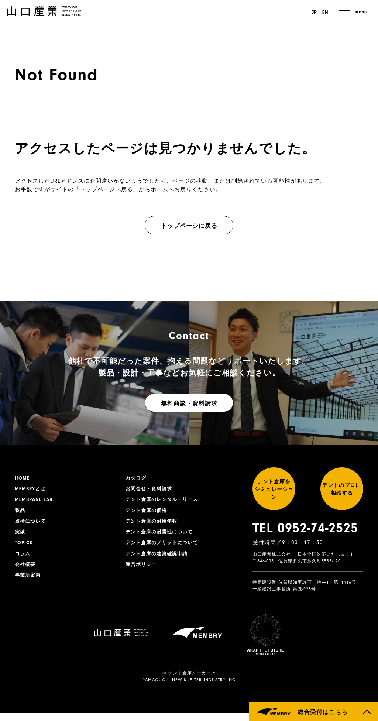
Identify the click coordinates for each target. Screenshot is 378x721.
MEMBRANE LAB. (36, 501)
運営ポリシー (142, 570)
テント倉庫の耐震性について (161, 536)
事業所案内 (28, 581)
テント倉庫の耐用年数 (153, 524)
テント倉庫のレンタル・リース (164, 501)
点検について (31, 524)
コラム (23, 559)
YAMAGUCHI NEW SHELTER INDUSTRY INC (189, 688)
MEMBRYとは (31, 490)
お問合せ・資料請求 (150, 490)
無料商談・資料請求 (189, 403)
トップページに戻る (189, 226)
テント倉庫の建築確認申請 (159, 559)
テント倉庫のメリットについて (164, 547)
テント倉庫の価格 (148, 513)
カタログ (137, 478)
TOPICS (24, 547)
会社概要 (26, 570)
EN (325, 13)
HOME (22, 478)
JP (313, 13)
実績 (20, 536)
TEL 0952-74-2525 (305, 537)
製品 (20, 513)
